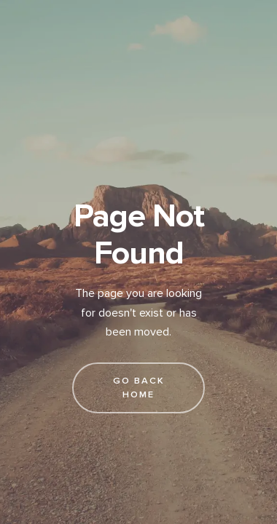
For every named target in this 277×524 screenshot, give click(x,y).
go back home (139, 387)
